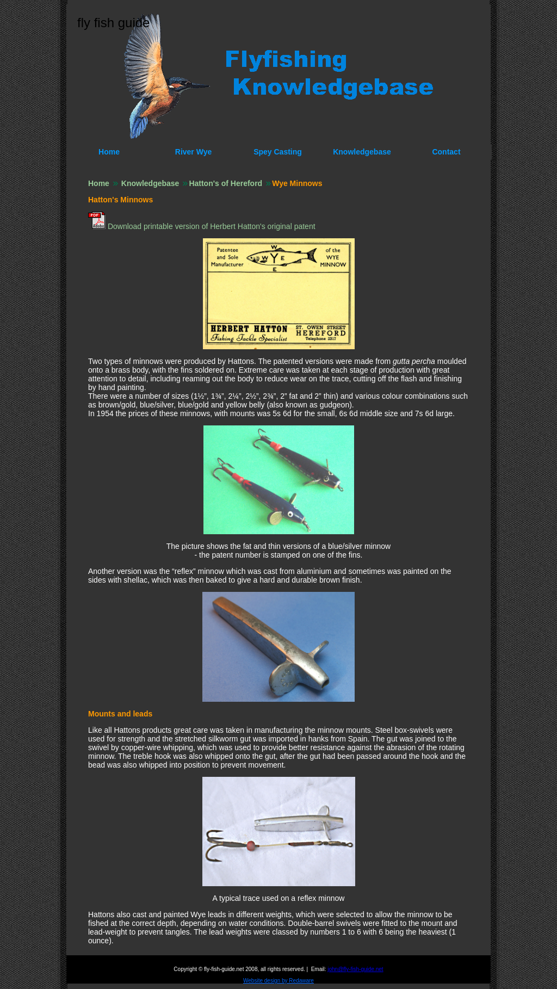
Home (109, 151)
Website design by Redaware (278, 981)
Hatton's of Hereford (225, 183)
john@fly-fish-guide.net (355, 969)
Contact (446, 151)
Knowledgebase (362, 151)
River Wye (193, 151)
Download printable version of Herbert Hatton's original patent (210, 226)
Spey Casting (277, 151)
